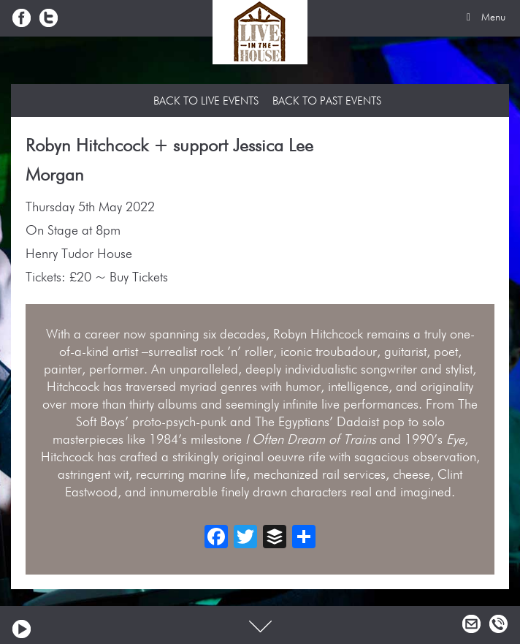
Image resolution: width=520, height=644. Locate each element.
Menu (483, 17)
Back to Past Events (326, 101)
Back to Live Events (206, 101)
